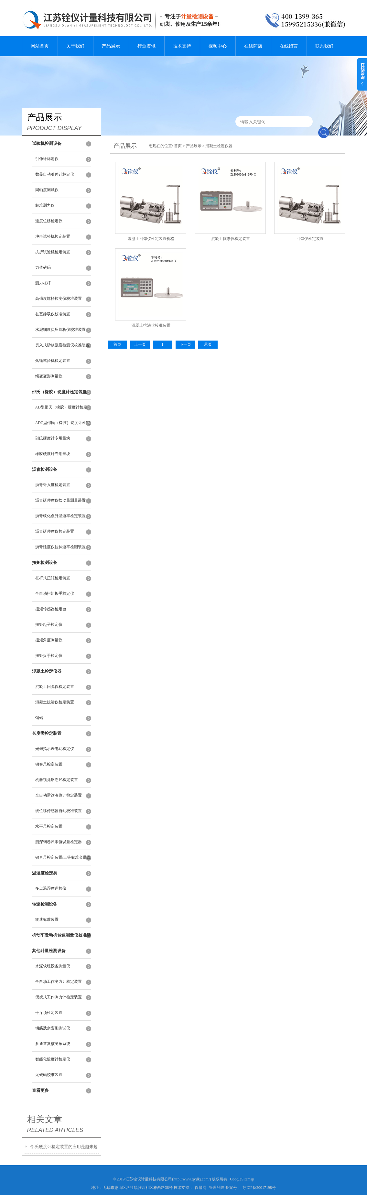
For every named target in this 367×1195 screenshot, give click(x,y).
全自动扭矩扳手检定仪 (54, 593)
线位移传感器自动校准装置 (58, 811)
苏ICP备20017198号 (259, 1187)
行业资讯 (146, 46)
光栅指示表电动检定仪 (54, 748)
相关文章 (44, 1119)
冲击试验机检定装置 (52, 236)
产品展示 (111, 46)
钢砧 (39, 717)
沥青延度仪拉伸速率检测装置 (60, 547)
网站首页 (40, 46)
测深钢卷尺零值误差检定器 (58, 842)
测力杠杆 (43, 283)
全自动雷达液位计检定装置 (58, 795)
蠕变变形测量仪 (48, 376)
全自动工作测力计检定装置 (58, 981)
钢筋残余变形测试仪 (52, 1028)
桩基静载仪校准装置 (52, 314)
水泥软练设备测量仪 (52, 966)
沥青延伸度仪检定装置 (54, 531)
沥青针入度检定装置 (52, 485)
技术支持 (182, 46)
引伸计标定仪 (47, 159)
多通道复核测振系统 (52, 1043)
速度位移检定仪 (48, 221)
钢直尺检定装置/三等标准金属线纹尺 (63, 860)
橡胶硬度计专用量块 (52, 453)
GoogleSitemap (242, 1179)
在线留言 (289, 46)
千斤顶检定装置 (48, 1012)
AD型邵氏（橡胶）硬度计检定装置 (61, 410)
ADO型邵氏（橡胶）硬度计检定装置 (62, 425)
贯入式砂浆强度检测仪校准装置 (62, 345)
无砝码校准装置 (48, 1074)
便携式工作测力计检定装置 (58, 997)
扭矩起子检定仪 (48, 624)
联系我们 (324, 46)
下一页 (185, 344)
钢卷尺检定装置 (48, 764)
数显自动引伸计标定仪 (54, 174)
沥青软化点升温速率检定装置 (60, 516)
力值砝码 (43, 267)
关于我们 (75, 46)
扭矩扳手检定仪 (48, 655)
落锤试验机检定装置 (52, 360)
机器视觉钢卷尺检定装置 (56, 779)
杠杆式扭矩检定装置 (52, 578)
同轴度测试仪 (47, 190)
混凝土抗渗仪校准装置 (151, 325)
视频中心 (218, 46)
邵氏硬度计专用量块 (52, 438)
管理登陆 (216, 1187)
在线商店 (253, 46)
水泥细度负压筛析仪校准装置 (60, 329)
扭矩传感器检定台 (50, 609)
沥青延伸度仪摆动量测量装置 (60, 500)
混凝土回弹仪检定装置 (54, 686)
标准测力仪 (45, 205)
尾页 (208, 344)
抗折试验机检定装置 (52, 252)
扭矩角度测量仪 (48, 640)
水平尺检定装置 (48, 826)
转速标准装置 (47, 919)
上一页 (140, 344)
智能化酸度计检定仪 (52, 1059)
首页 (178, 146)
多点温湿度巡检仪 (50, 888)
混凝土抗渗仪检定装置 (54, 702)
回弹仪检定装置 (310, 238)
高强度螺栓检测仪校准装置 (58, 298)
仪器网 (200, 1187)
